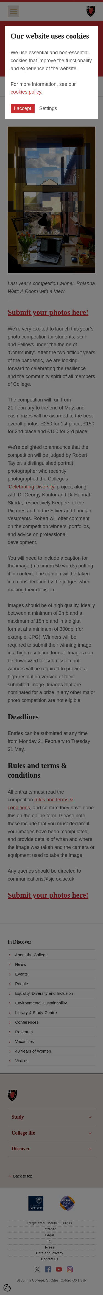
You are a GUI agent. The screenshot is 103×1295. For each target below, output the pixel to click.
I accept (22, 108)
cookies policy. (27, 92)
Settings (48, 108)
